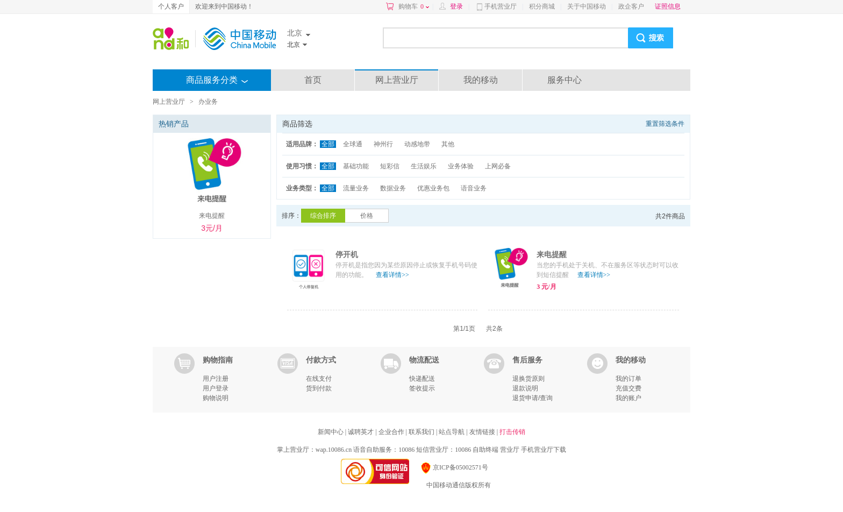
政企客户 (631, 6)
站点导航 (452, 432)
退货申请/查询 (532, 398)
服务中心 (564, 79)
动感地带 (417, 144)
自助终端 (485, 449)
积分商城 (542, 6)
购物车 (413, 6)
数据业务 (393, 188)
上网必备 (498, 166)
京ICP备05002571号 (454, 467)
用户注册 (215, 378)
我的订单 (628, 378)
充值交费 (628, 388)
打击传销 (512, 432)
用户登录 (215, 388)
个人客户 (171, 6)
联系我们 (422, 432)
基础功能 (356, 166)
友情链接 (483, 432)
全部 (328, 144)
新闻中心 (331, 432)
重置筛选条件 (665, 123)
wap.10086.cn (334, 449)
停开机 (346, 254)
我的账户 (628, 398)
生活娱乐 (424, 166)
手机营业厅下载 (543, 449)
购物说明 (215, 398)
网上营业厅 (396, 79)
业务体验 (461, 166)
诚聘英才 (361, 432)
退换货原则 (528, 378)
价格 (366, 215)
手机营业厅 (500, 6)
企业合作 (392, 432)
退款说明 (525, 388)
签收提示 (422, 388)
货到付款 (319, 388)
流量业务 (356, 188)
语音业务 (474, 188)
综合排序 (323, 215)
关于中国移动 (586, 6)
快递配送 (422, 378)
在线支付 (319, 378)
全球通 (352, 144)
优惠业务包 (433, 188)
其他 (447, 144)
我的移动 (480, 79)
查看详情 (392, 275)
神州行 (383, 144)
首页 (313, 79)
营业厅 (509, 449)
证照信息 (668, 6)
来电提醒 (552, 254)
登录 (456, 6)
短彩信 (389, 166)
